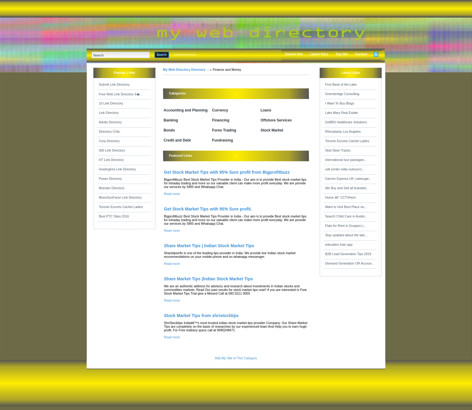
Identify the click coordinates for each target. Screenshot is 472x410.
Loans (266, 110)
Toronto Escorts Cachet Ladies (121, 207)
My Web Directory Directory (184, 69)
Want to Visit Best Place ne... (346, 207)
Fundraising (222, 140)
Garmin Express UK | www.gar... (348, 178)
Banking (171, 120)
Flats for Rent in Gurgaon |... (345, 225)
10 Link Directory (111, 103)
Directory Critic (109, 131)
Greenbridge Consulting (342, 94)
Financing (220, 120)
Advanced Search (185, 54)
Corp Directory (109, 141)
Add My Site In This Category (236, 358)
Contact (361, 54)
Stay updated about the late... (346, 235)
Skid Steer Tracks (338, 150)
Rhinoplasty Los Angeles (343, 131)
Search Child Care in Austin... (346, 216)
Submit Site (294, 54)
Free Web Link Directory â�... (120, 94)
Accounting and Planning (186, 110)
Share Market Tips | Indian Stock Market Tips (209, 245)
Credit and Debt (177, 140)
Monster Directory (111, 188)
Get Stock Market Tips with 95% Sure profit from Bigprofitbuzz (227, 172)
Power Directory (110, 178)
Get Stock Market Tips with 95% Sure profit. (208, 209)
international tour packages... (346, 160)
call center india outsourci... (344, 169)
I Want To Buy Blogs (339, 103)
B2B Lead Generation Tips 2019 (348, 254)
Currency (220, 110)
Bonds (169, 130)
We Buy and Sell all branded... (347, 188)
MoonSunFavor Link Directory (120, 197)
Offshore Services (276, 120)
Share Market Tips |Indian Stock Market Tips (208, 278)
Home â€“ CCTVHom (340, 197)
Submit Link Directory (114, 84)
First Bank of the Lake (341, 84)
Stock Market (272, 130)
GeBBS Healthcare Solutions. (346, 122)
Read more (172, 194)
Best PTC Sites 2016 (114, 216)
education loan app (338, 244)
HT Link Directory (111, 160)
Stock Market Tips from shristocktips (201, 315)
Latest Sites (319, 54)
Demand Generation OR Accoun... (349, 263)
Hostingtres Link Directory (117, 169)
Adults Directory (110, 122)
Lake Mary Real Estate (341, 112)
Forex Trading (224, 130)
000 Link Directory (112, 150)
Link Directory (109, 112)
